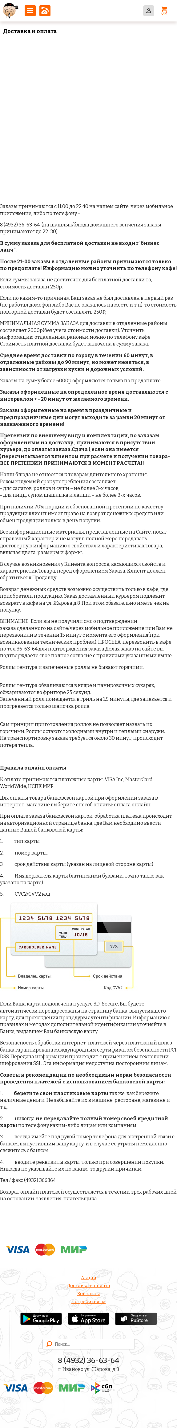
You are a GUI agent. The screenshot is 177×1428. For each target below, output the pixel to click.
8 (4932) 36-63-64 (44, 10)
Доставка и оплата (88, 1285)
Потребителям (88, 1301)
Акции (88, 1277)
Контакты (88, 1293)
